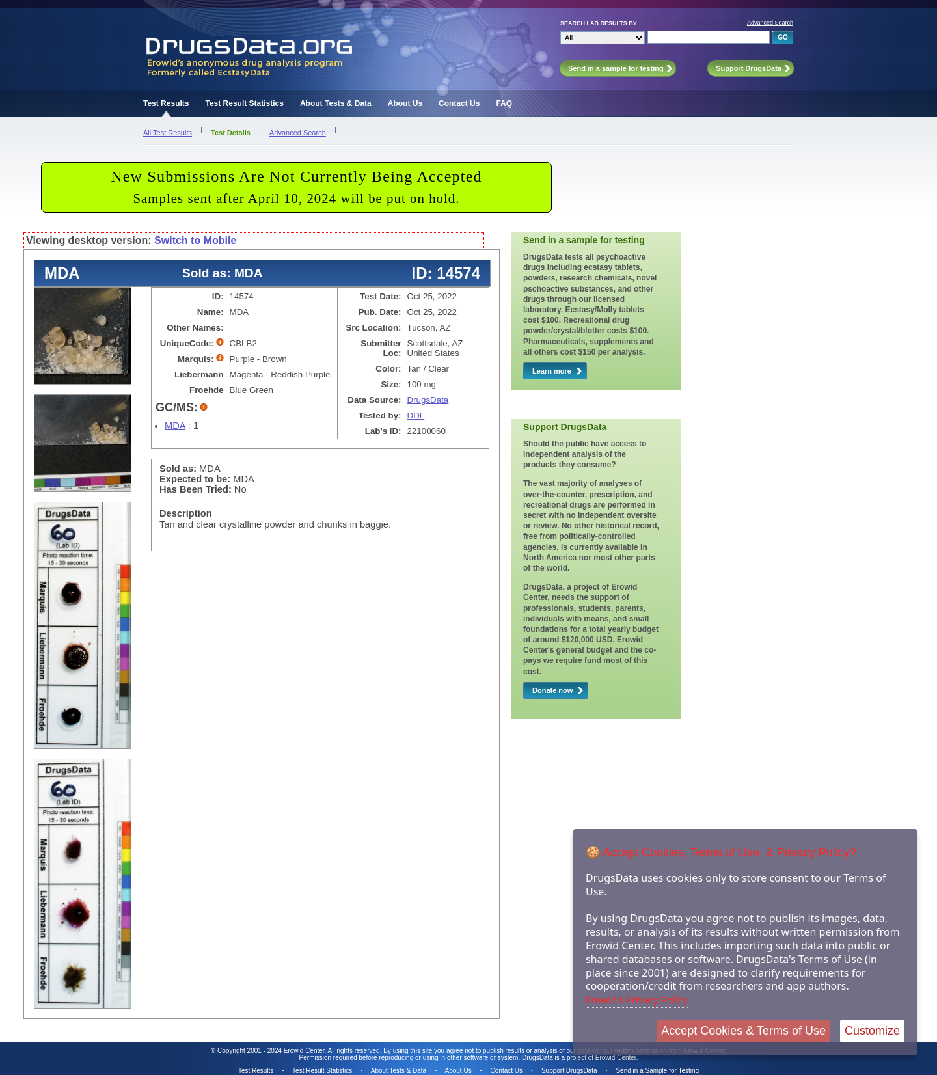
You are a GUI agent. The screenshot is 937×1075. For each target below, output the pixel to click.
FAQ (504, 103)
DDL (416, 415)
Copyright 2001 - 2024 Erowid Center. (271, 1050)
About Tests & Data (336, 103)
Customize (872, 1030)
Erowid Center (615, 1057)
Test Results (166, 103)
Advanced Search (770, 23)
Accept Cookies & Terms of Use (743, 1030)
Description (185, 513)
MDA (175, 425)
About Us (405, 103)
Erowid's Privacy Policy (637, 999)
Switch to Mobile (195, 240)
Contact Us (459, 103)
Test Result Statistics (244, 103)
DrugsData (428, 400)
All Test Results (167, 133)
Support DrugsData (569, 1070)
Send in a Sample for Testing (657, 1070)
